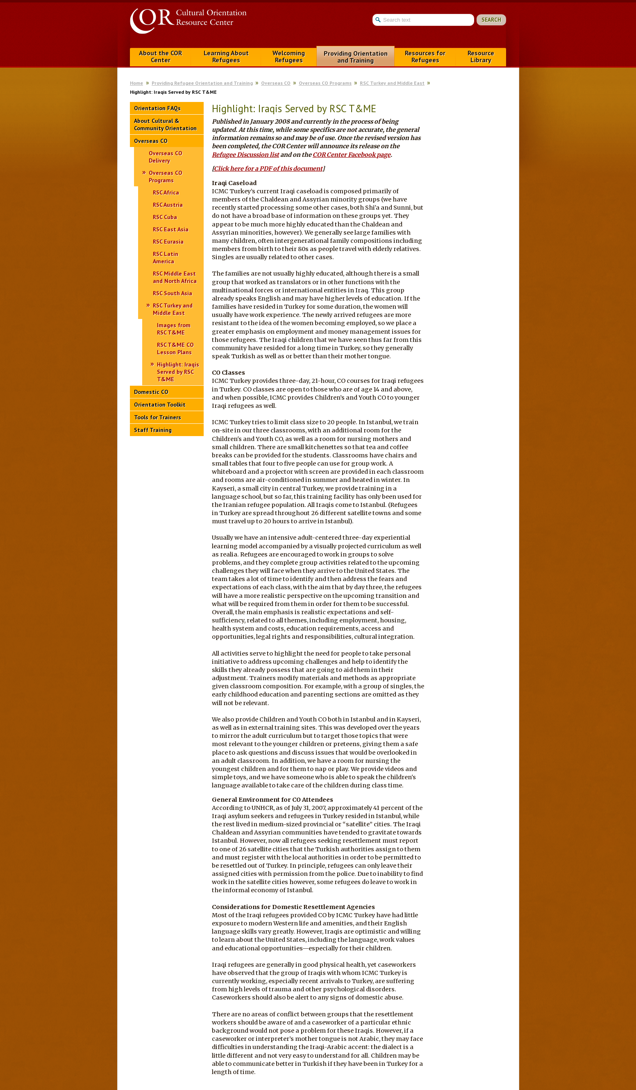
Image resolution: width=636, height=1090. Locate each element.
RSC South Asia (172, 293)
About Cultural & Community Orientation (165, 124)
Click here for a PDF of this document (268, 168)
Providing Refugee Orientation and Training (202, 83)
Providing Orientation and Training (356, 56)
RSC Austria (168, 204)
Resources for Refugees (425, 56)
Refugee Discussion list (245, 154)
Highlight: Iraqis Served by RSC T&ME (178, 372)
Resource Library (481, 56)
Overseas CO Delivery (165, 156)
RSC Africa (166, 192)
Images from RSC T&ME (174, 328)
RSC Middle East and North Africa (175, 277)
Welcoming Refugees (289, 56)
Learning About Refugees (226, 56)
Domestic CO (151, 392)
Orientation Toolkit (160, 404)
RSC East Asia (171, 229)
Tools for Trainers (157, 417)
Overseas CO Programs (325, 83)
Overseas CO (276, 83)
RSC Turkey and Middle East (392, 83)
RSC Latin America (165, 257)
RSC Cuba (165, 217)
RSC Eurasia (168, 241)
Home (136, 83)
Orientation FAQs (157, 108)
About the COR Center (160, 56)
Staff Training (153, 430)
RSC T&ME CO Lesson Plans (175, 348)
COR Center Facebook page (352, 154)
